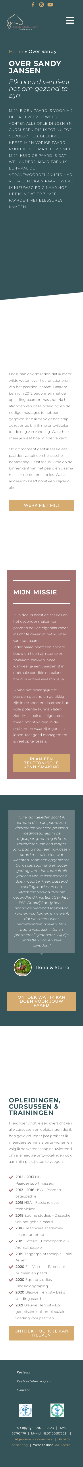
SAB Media (62, 1445)
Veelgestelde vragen (34, 1381)
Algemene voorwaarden (33, 1439)
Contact (23, 1390)
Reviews (23, 1372)
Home (16, 51)
